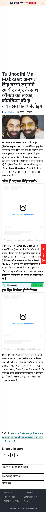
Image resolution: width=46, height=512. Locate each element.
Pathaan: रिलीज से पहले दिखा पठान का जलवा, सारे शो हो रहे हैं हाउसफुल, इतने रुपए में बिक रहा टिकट (22, 437)
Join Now (37, 285)
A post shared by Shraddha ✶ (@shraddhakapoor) (23, 349)
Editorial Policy (30, 497)
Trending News (11, 475)
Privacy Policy (10, 497)
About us (8, 492)
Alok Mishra (9, 112)
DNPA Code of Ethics (13, 501)
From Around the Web (15, 466)
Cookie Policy (29, 492)
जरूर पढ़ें (6, 483)
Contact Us (28, 501)
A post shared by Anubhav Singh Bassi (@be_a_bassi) (25, 240)
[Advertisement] (23, 43)
